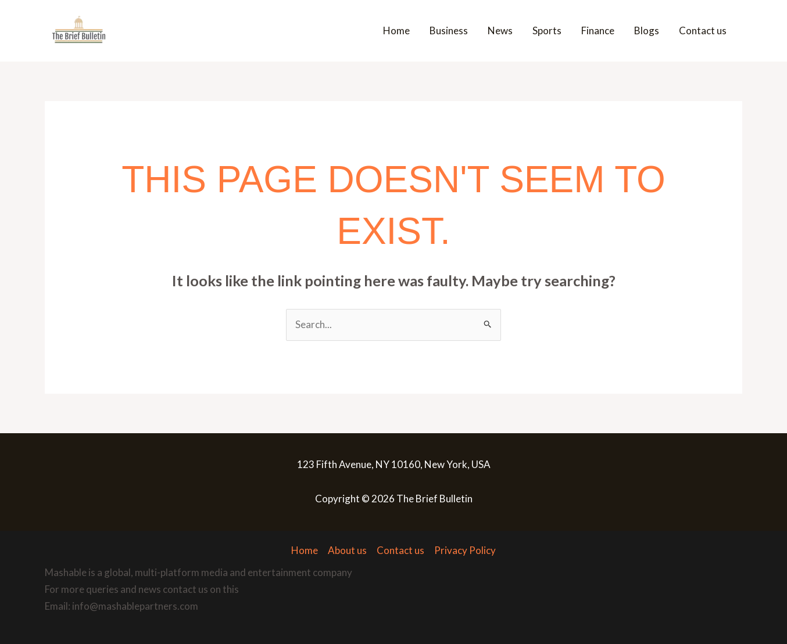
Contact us (703, 30)
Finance (597, 30)
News (500, 30)
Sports (546, 30)
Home (396, 30)
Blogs (646, 30)
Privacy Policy (465, 550)
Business (449, 30)
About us (347, 550)
